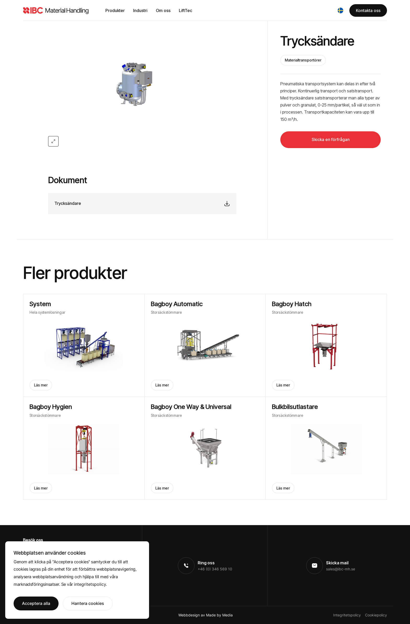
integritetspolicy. (90, 584)
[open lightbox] (142, 84)
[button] (340, 10)
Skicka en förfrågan (331, 139)
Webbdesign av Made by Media (205, 615)
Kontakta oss (368, 10)
